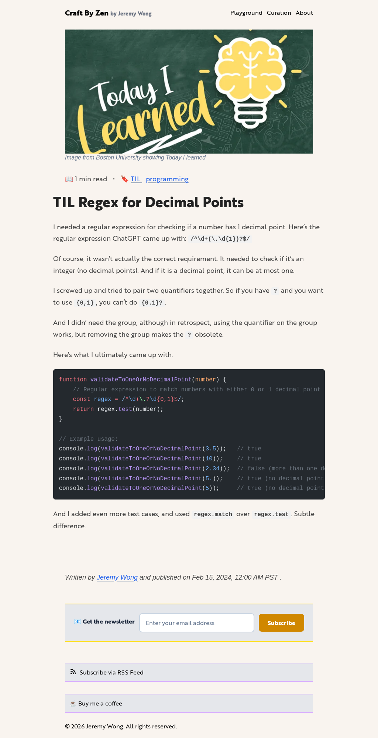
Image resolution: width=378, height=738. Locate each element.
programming (167, 178)
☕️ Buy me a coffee (95, 703)
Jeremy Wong (117, 577)
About (304, 12)
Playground (246, 12)
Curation (279, 12)
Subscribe (281, 622)
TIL (136, 178)
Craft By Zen (87, 12)
